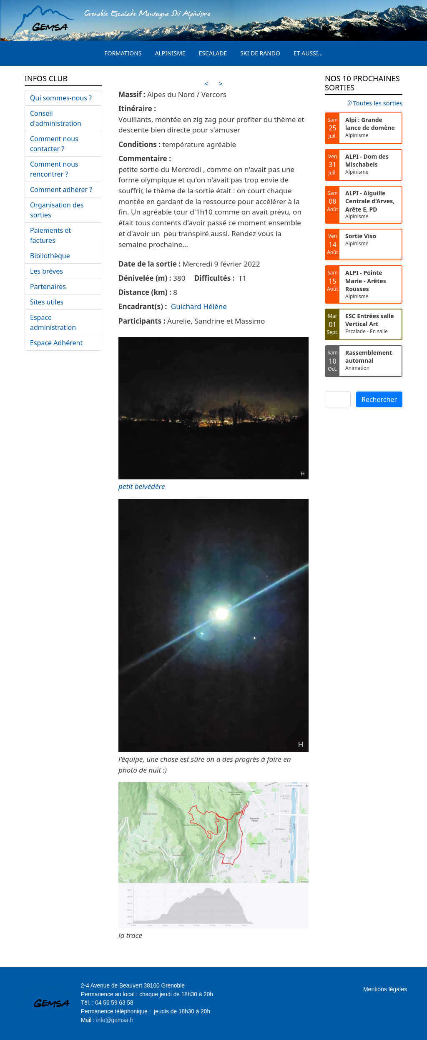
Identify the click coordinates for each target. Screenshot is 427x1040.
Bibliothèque (50, 255)
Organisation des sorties (57, 209)
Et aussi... (308, 53)
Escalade (213, 53)
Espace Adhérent (56, 342)
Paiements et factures (50, 235)
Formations (122, 53)
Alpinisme (170, 53)
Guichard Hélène (199, 306)
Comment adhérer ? (61, 189)
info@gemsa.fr (114, 1020)
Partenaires (48, 286)
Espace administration (53, 322)
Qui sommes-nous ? (61, 97)
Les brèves (46, 271)
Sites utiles (46, 302)
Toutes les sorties (377, 103)
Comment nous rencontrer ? (54, 169)
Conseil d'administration (55, 118)
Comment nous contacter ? (54, 143)
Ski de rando (260, 53)
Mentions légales (385, 989)
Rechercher (379, 399)
